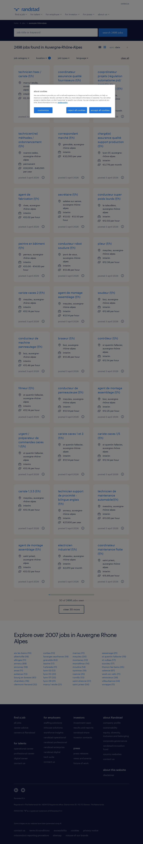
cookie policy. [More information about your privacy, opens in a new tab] (63, 102)
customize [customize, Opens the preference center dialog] (43, 110)
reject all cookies (76, 110)
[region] (72, 101)
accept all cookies (100, 110)
